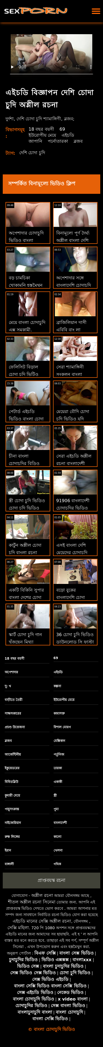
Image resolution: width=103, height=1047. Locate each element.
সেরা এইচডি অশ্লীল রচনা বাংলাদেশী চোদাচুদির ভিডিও (73, 463)
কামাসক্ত (59, 713)
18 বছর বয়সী (41, 129)
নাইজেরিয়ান (13, 823)
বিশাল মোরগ (62, 727)
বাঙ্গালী (9, 864)
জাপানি (35, 141)
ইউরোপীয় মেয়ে (42, 135)
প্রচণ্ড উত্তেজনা (15, 727)
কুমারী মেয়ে (12, 795)
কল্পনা (57, 686)
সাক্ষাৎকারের (13, 713)
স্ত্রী (55, 795)
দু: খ (8, 686)
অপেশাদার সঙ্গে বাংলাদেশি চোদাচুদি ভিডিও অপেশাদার (73, 285)
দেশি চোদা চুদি (32, 152)
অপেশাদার (11, 672)
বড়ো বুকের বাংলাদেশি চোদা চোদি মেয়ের (70, 597)
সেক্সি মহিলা (18, 927)
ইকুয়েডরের (12, 768)
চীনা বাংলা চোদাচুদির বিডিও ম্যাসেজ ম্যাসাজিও (25, 463)
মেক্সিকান (59, 741)
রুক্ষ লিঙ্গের (12, 837)
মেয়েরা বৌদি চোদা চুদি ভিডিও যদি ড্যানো (72, 419)
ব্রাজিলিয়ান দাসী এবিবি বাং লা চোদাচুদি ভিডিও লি (73, 330)
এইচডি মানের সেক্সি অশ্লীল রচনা (42, 921)
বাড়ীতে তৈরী (13, 700)
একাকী (58, 782)
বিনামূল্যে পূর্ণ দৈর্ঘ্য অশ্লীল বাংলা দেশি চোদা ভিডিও (73, 240)
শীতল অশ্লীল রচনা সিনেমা (31, 902)
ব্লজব (78, 141)
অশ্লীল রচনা (42, 895)
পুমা (56, 809)
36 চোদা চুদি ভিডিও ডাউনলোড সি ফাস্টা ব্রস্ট (75, 642)
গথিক (57, 864)
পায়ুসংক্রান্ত (12, 809)
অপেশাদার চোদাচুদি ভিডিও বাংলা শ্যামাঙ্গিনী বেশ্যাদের (26, 240)
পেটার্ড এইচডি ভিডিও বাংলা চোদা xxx (26, 418)
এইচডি (68, 135)
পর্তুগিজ (59, 754)
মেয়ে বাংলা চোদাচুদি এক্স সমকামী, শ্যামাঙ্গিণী (27, 330)
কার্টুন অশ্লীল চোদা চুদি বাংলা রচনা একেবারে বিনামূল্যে (26, 553)
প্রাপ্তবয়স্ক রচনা (51, 880)
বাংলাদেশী (60, 823)
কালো (57, 837)
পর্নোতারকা (58, 141)
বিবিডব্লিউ (11, 782)
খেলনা (58, 850)
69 (62, 129)
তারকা (58, 768)
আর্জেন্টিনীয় (13, 754)
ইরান (8, 850)
